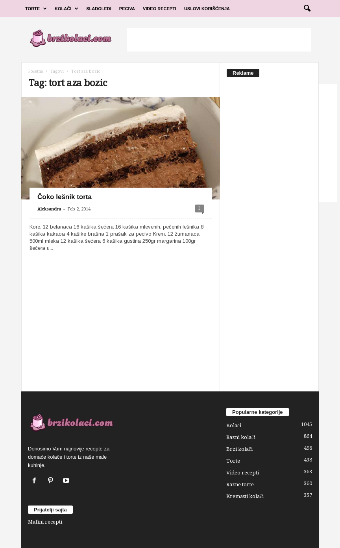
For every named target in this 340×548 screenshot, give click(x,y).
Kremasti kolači (245, 496)
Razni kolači (240, 437)
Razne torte (240, 484)
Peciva (127, 8)
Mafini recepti (45, 522)
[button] (307, 8)
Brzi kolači (239, 449)
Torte (36, 8)
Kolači (66, 8)
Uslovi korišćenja (207, 8)
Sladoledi (98, 8)
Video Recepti (159, 8)
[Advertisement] (219, 40)
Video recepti (242, 473)
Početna (35, 71)
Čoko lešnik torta (64, 197)
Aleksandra (49, 209)
